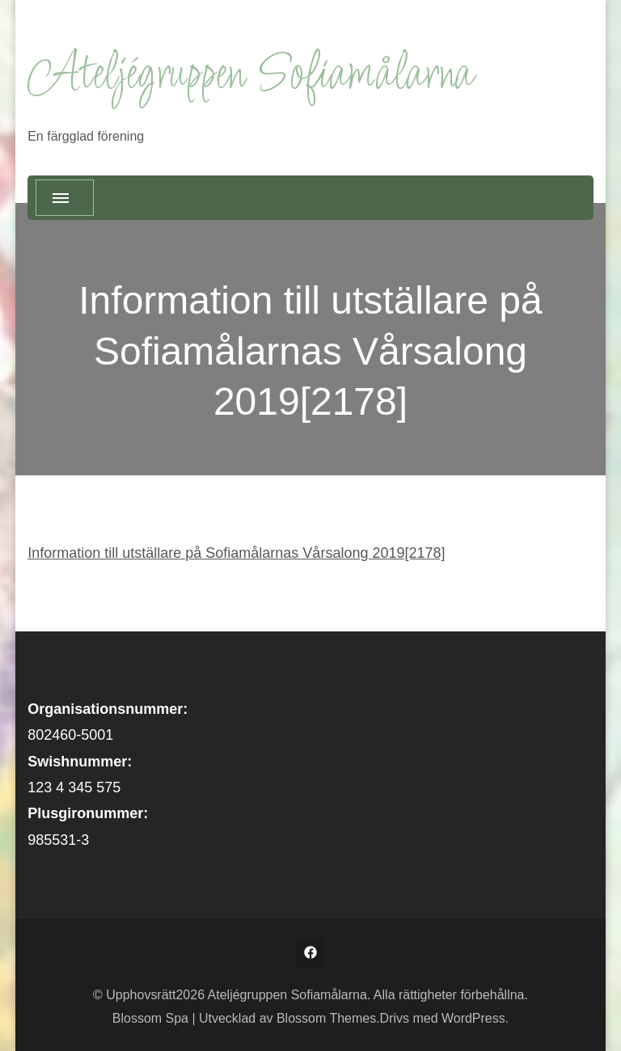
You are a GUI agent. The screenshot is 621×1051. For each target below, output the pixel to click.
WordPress (473, 1018)
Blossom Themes (326, 1018)
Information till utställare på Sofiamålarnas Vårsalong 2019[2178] (236, 553)
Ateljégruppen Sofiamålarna (249, 75)
